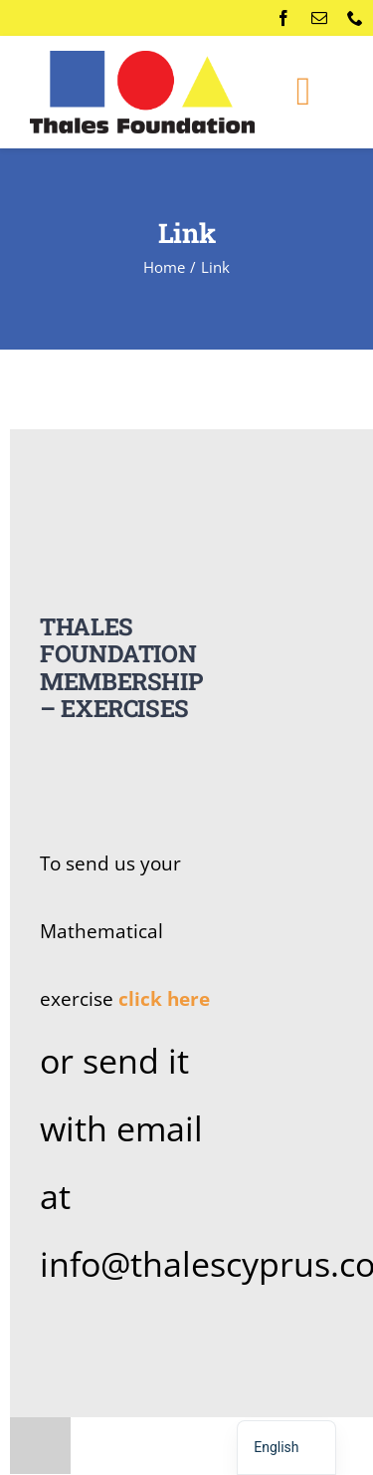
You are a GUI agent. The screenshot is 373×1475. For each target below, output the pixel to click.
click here (164, 998)
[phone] (355, 18)
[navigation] (286, 1447)
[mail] (319, 18)
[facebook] (283, 18)
